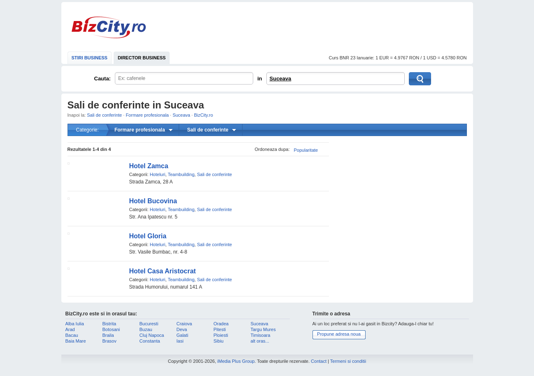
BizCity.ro (109, 27)
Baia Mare (75, 340)
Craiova (184, 323)
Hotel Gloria (148, 236)
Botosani (111, 329)
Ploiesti (221, 335)
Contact (318, 361)
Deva (182, 329)
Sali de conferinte (104, 115)
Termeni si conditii (348, 361)
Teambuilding (181, 174)
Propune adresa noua (339, 333)
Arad (70, 329)
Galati (183, 335)
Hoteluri (158, 174)
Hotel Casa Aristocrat (162, 271)
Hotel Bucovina (153, 200)
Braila (108, 335)
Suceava (280, 78)
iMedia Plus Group (236, 361)
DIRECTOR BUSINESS (142, 57)
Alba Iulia (74, 323)
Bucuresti (149, 323)
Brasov (110, 340)
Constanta (150, 340)
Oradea (221, 323)
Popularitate (306, 150)
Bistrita (110, 323)
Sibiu (219, 340)
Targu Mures (263, 329)
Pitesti (220, 329)
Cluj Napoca (152, 335)
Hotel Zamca (148, 165)
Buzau (146, 329)
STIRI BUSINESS (89, 57)
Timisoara (260, 335)
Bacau (71, 335)
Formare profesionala (147, 115)
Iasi (180, 340)
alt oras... (260, 340)
